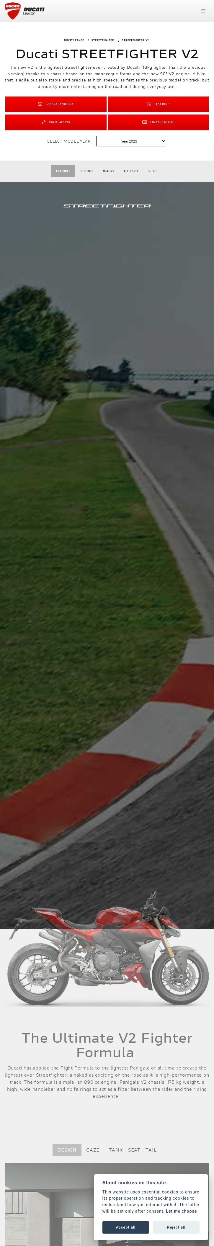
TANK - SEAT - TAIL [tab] (132, 1150)
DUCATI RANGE (74, 40)
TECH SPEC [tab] (131, 171)
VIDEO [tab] (153, 171)
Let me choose (181, 1211)
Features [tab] (63, 171)
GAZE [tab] (92, 1150)
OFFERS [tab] (108, 171)
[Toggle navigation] (203, 11)
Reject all (176, 1227)
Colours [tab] (87, 171)
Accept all (125, 1227)
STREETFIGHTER (103, 40)
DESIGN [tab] (67, 1150)
